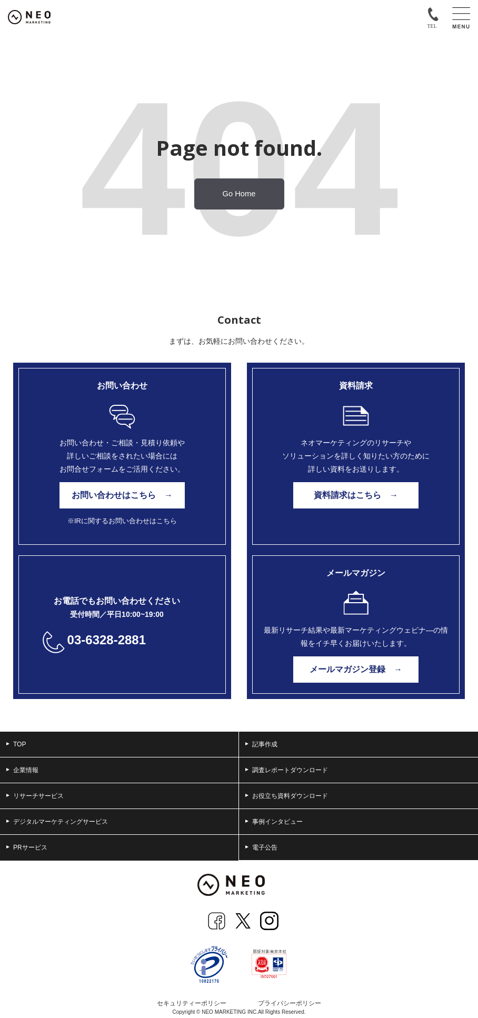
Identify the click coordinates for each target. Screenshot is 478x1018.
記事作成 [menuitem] (261, 744)
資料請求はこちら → (356, 495)
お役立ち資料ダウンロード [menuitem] (286, 796)
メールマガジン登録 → (356, 669)
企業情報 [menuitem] (22, 770)
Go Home (239, 193)
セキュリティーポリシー (191, 1003)
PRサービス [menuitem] (26, 847)
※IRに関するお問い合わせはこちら (122, 521)
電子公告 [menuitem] (261, 847)
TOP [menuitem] (16, 744)
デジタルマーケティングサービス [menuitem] (57, 821)
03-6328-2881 (106, 640)
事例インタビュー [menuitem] (274, 821)
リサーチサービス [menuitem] (35, 796)
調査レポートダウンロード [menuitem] (286, 770)
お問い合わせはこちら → (122, 495)
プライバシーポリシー (289, 1003)
